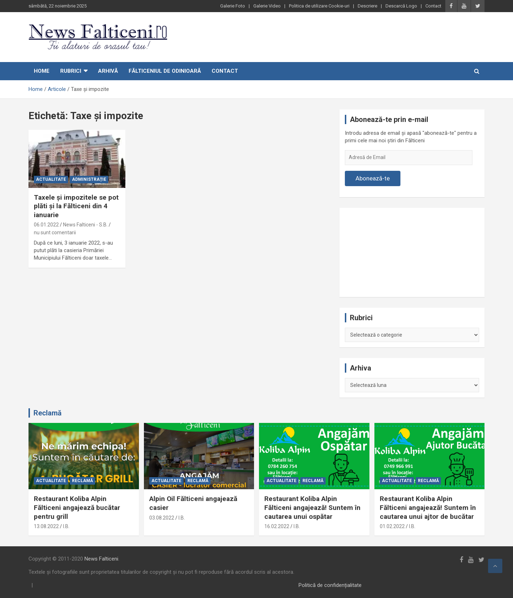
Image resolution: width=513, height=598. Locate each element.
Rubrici (70, 71)
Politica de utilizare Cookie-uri (319, 6)
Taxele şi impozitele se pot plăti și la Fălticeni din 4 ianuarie (76, 206)
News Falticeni (101, 559)
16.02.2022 (276, 526)
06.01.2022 (46, 225)
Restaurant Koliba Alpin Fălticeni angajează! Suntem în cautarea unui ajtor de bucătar (428, 507)
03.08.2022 (161, 518)
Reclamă (47, 413)
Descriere (367, 6)
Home (42, 71)
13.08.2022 (46, 526)
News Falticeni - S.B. (85, 225)
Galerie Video (267, 6)
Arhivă (108, 71)
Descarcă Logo (401, 6)
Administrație (89, 179)
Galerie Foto (232, 6)
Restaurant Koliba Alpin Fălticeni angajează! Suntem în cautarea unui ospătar (312, 507)
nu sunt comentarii (55, 232)
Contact (433, 6)
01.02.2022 (392, 526)
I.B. (66, 526)
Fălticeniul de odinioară (165, 71)
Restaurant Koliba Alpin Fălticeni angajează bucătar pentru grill (77, 507)
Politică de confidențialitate (330, 585)
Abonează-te (373, 178)
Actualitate (51, 179)
